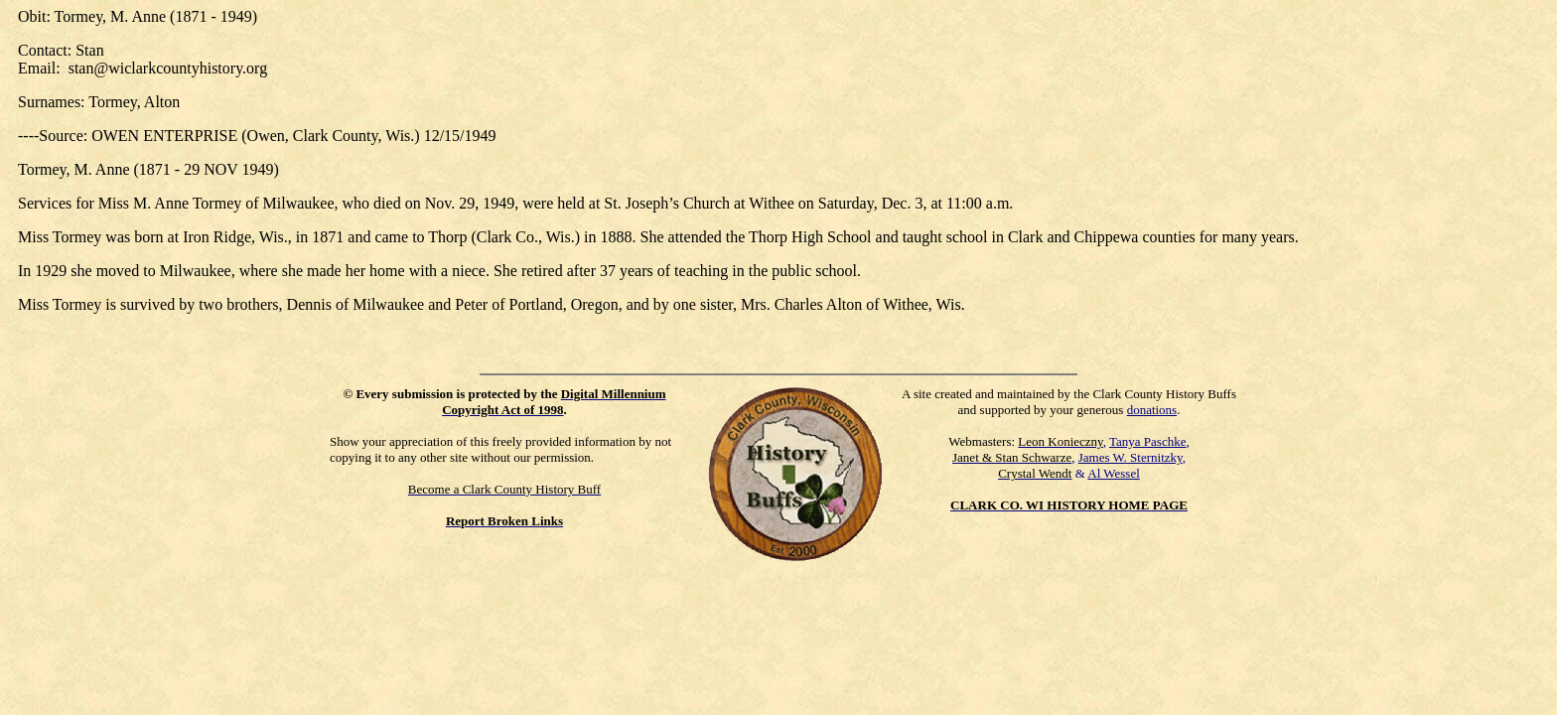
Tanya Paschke (1147, 441)
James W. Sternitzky (1130, 457)
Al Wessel (1113, 473)
